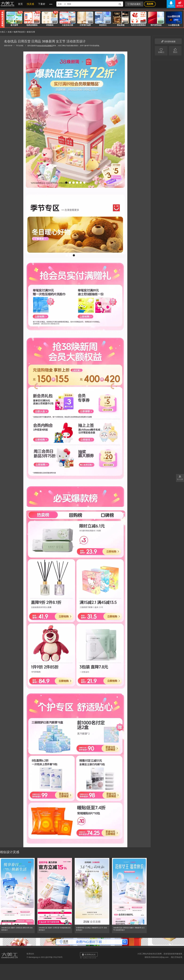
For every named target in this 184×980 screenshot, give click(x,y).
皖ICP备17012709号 (54, 957)
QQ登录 (171, 4)
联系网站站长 (89, 954)
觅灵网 (150, 4)
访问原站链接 (168, 41)
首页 (20, 4)
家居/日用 (31, 32)
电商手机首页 (19, 32)
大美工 (8, 4)
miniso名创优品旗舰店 (45, 46)
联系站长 (30, 954)
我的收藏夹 (134, 4)
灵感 (9, 32)
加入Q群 (180, 477)
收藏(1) (161, 50)
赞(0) (175, 50)
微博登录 (179, 4)
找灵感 (30, 4)
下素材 (41, 4)
